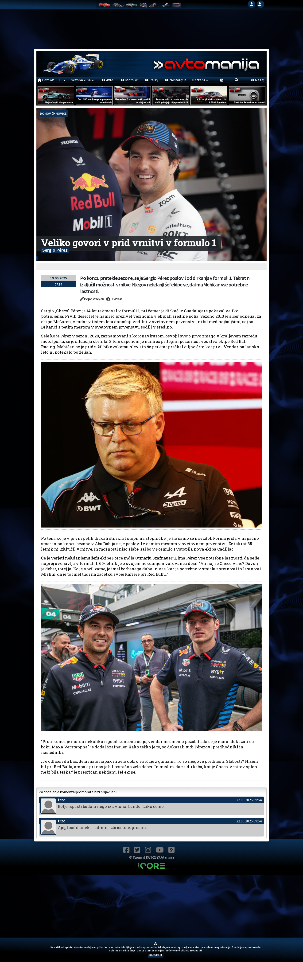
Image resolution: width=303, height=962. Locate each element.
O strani (200, 80)
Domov (46, 80)
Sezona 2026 (82, 80)
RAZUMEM (155, 955)
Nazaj (257, 80)
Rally (151, 80)
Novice (61, 113)
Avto (107, 80)
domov (45, 113)
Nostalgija (175, 80)
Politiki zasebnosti (190, 950)
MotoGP (129, 80)
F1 (62, 80)
